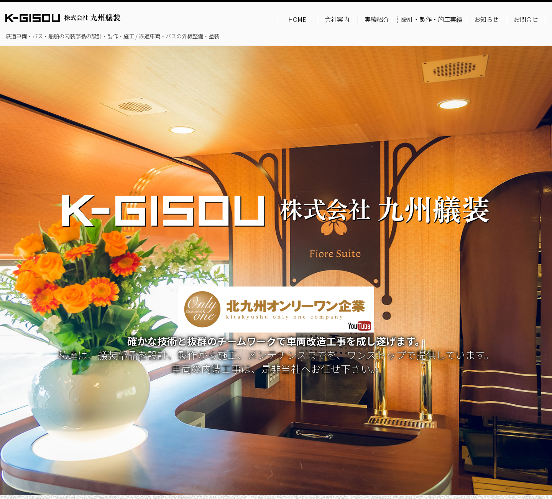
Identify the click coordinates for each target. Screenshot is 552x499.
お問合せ (526, 19)
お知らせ (486, 19)
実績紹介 (377, 19)
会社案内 (337, 19)
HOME (297, 19)
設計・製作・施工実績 (431, 19)
